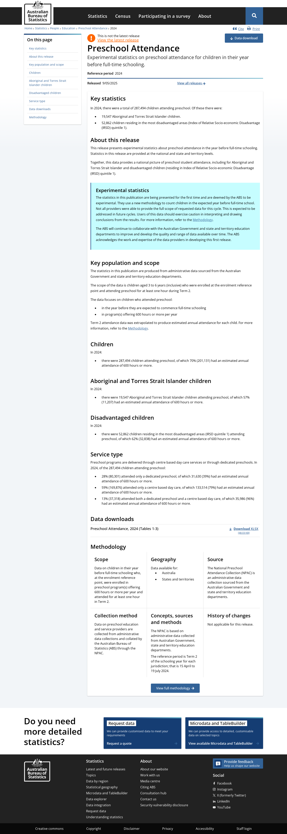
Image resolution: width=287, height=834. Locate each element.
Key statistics (37, 48)
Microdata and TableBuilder (107, 793)
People (54, 28)
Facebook (224, 783)
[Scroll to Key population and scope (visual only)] (164, 263)
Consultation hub (153, 793)
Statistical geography (102, 787)
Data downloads (40, 109)
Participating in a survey (164, 16)
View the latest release (118, 40)
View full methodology (173, 688)
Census (123, 16)
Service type (37, 101)
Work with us (150, 775)
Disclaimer (132, 828)
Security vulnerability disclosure (164, 805)
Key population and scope (46, 64)
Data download (246, 38)
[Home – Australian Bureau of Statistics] (37, 770)
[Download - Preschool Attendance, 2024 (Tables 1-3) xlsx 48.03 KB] (244, 530)
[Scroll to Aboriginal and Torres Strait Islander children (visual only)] (215, 381)
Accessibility (205, 828)
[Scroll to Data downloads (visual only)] (138, 519)
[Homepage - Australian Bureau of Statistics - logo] (37, 13)
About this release (41, 56)
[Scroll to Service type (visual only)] (127, 455)
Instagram (225, 789)
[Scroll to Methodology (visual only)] (130, 547)
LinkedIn (223, 801)
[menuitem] (97, 16)
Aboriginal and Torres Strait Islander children (47, 83)
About (204, 16)
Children (35, 73)
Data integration (98, 805)
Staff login (244, 828)
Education (68, 28)
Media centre (150, 781)
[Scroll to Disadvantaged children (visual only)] (158, 418)
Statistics (97, 16)
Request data (96, 811)
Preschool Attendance (92, 28)
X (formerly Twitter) (231, 795)
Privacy (167, 828)
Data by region (97, 781)
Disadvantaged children (45, 93)
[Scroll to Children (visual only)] (118, 344)
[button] (254, 16)
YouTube (224, 807)
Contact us (148, 799)
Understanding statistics (104, 817)
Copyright (93, 828)
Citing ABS (147, 787)
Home (28, 28)
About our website (154, 769)
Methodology (37, 117)
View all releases (190, 83)
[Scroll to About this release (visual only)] (143, 140)
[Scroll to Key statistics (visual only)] (130, 99)
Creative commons (49, 828)
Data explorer (96, 799)
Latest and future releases (105, 769)
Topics (91, 775)
